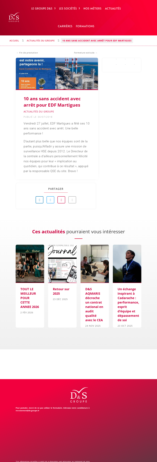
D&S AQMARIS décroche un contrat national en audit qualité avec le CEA (94, 304)
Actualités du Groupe (41, 40)
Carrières (65, 26)
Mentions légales (55, 456)
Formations (85, 26)
